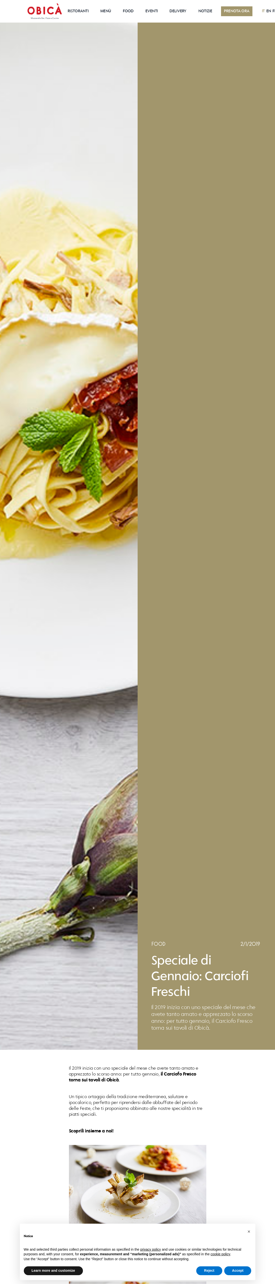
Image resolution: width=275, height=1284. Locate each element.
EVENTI (151, 11)
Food (128, 11)
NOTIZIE (205, 11)
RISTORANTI (78, 11)
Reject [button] (209, 1270)
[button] (249, 1231)
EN (268, 11)
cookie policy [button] (220, 1254)
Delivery (178, 11)
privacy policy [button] (150, 1249)
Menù (105, 11)
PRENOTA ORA (236, 11)
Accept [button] (238, 1270)
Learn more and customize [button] (53, 1270)
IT (263, 11)
